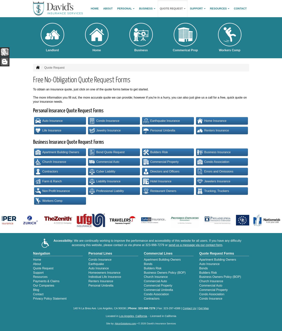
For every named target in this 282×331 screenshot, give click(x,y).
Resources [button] (220, 8)
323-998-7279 (154, 245)
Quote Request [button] (172, 8)
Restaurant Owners (159, 191)
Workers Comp (48, 201)
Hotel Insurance (157, 181)
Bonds (148, 264)
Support (38, 272)
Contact (240, 8)
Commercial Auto (104, 162)
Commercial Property (161, 162)
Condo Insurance (104, 121)
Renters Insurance (213, 130)
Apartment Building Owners (57, 152)
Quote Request (43, 268)
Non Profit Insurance (52, 191)
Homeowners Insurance (104, 272)
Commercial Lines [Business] (158, 253)
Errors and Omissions (215, 171)
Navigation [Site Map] (41, 253)
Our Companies (43, 285)
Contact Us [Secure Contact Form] (189, 308)
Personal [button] (125, 8)
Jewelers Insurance (213, 181)
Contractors (46, 171)
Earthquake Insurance (161, 121)
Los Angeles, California (133, 316)
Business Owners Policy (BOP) (165, 272)
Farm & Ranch (48, 181)
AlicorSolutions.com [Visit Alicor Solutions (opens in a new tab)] (125, 323)
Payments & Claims (46, 281)
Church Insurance (50, 162)
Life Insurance (48, 130)
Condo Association (213, 162)
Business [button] (147, 8)
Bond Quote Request (106, 152)
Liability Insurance (104, 181)
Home (95, 8)
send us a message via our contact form (195, 245)
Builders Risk (155, 152)
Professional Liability (106, 191)
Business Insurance (214, 152)
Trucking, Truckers (213, 191)
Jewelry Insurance (105, 130)
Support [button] (197, 8)
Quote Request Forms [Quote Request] (216, 253)
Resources (40, 276)
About (108, 8)
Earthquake (96, 264)
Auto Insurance (49, 121)
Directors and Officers (161, 171)
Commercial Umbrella (158, 289)
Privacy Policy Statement (50, 298)
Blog (36, 289)
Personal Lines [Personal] (100, 253)
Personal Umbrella (159, 130)
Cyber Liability (102, 171)
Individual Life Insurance (104, 276)
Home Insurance (211, 121)
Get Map (203, 308)
